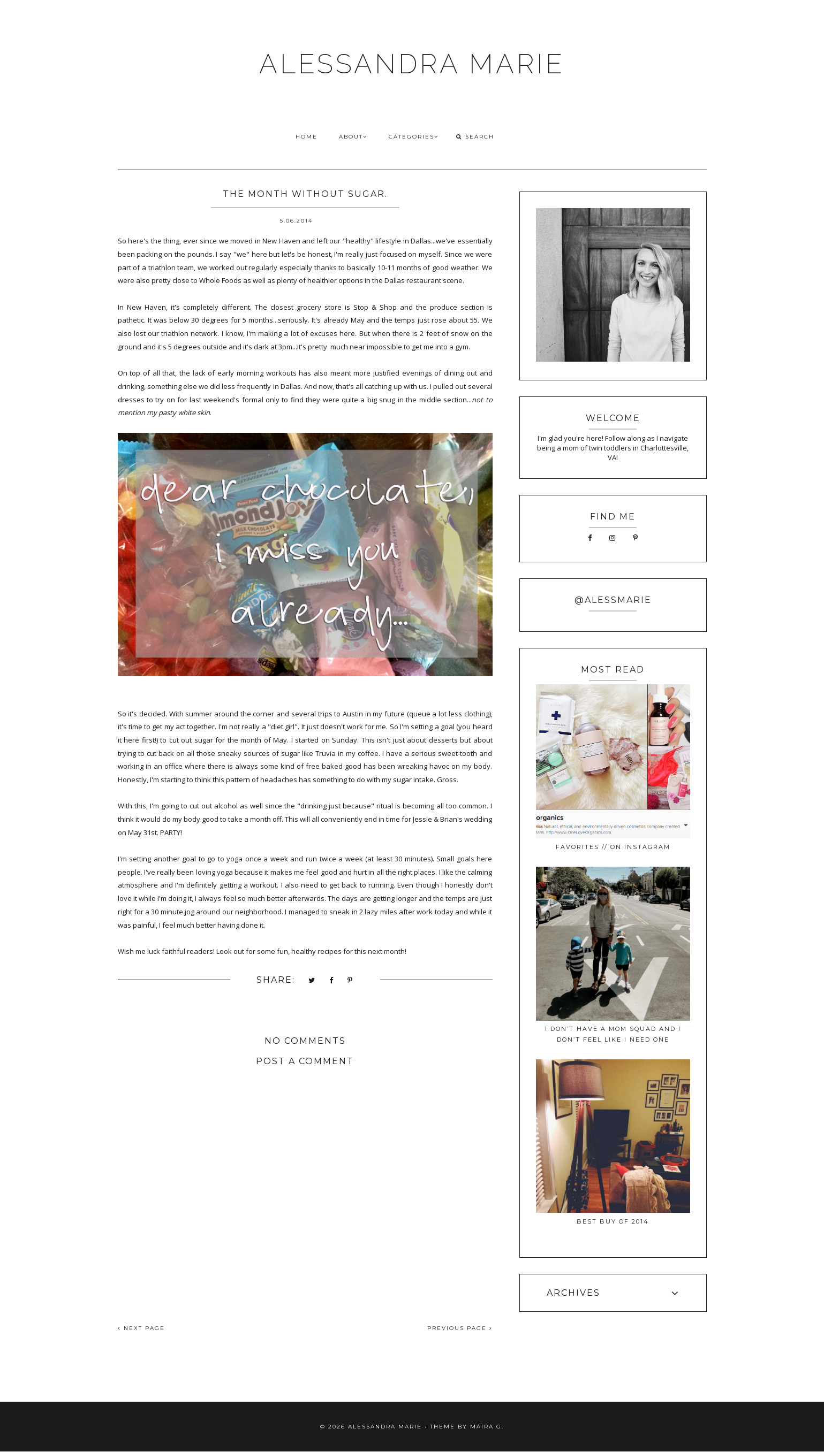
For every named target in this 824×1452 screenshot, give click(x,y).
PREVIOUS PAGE (460, 1328)
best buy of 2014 (613, 1221)
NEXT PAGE (141, 1328)
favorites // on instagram (613, 847)
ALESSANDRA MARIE (412, 64)
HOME (306, 136)
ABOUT (353, 136)
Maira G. (487, 1426)
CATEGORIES (414, 136)
